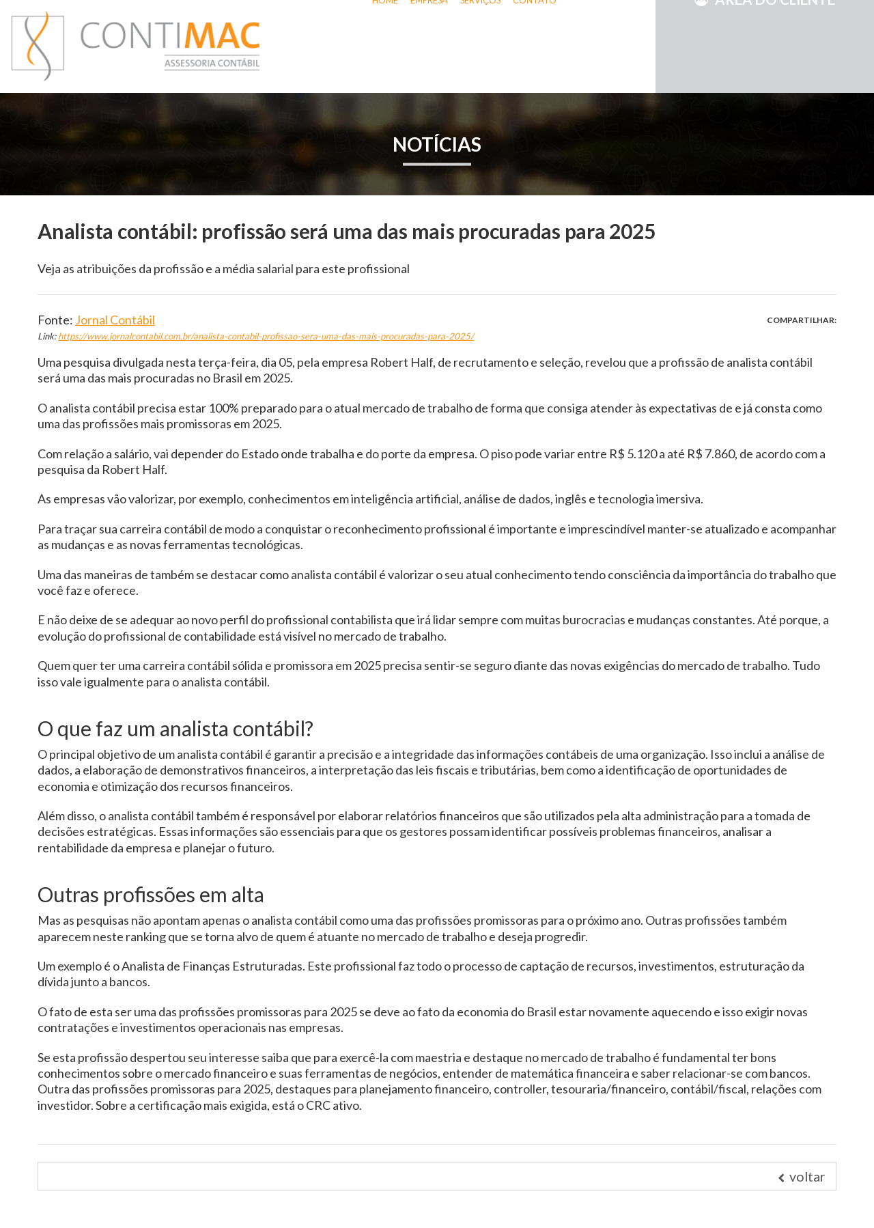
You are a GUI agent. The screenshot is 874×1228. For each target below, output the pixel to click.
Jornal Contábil (115, 319)
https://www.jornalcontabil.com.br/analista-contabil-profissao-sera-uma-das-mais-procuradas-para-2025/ (266, 336)
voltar (802, 1176)
